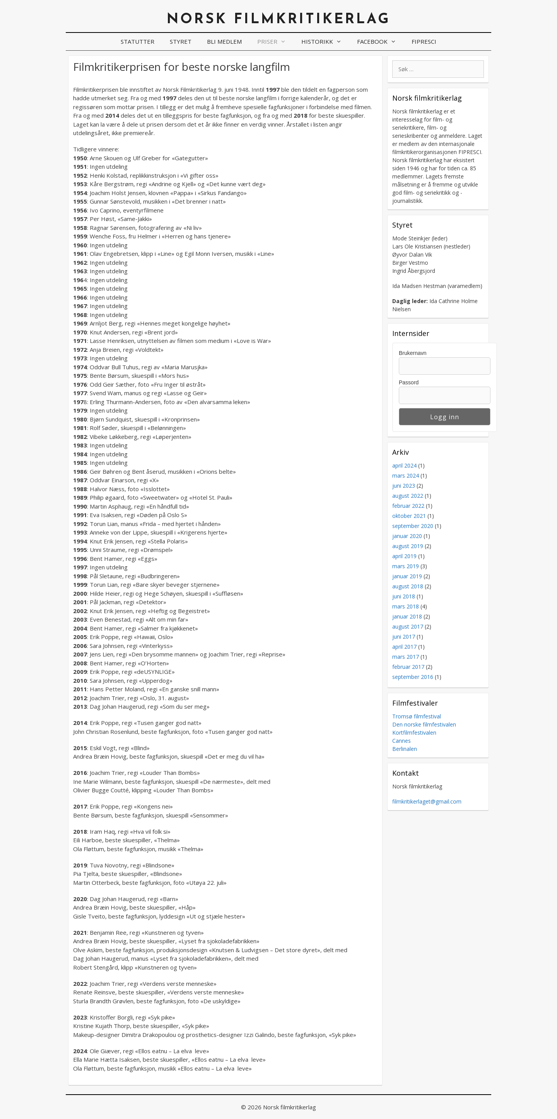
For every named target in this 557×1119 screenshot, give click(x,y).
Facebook (380, 41)
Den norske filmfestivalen (424, 724)
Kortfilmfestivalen (414, 732)
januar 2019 (407, 576)
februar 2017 (408, 666)
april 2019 (404, 556)
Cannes (401, 740)
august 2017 (407, 626)
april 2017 (404, 646)
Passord (409, 382)
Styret (180, 41)
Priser (275, 41)
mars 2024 (405, 475)
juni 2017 (403, 636)
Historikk (325, 41)
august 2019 (407, 546)
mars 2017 (405, 656)
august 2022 (407, 495)
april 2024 (404, 465)
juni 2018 (403, 596)
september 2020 (412, 526)
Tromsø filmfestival (416, 716)
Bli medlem (224, 41)
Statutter (137, 41)
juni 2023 (403, 485)
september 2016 (412, 676)
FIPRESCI (424, 41)
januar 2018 (407, 616)
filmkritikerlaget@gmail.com (426, 801)
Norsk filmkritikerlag (279, 20)
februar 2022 (408, 505)
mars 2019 (405, 566)
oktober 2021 (409, 515)
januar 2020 (407, 536)
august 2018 (407, 586)
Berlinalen (404, 748)
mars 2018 (405, 606)
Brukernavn (413, 353)
